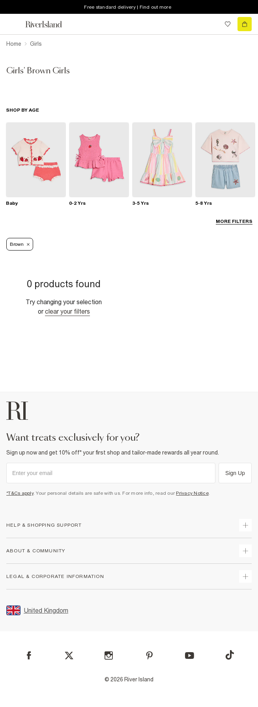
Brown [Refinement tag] (20, 244)
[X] (69, 655)
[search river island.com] (211, 24)
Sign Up (235, 473)
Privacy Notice (192, 493)
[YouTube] (189, 655)
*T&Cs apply (20, 493)
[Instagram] (108, 655)
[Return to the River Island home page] (49, 24)
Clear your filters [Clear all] (67, 311)
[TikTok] (229, 655)
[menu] (13, 24)
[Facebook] (29, 655)
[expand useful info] (245, 550)
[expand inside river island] (245, 576)
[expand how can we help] (245, 525)
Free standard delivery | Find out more (127, 7)
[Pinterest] (149, 655)
